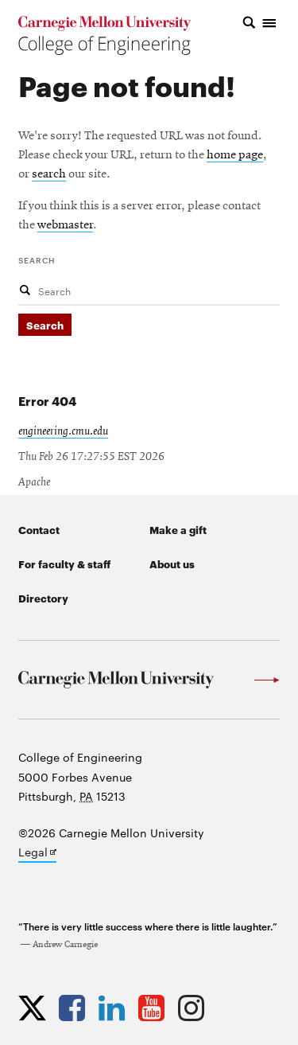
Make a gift (178, 529)
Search (37, 259)
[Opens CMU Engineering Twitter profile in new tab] (36, 1008)
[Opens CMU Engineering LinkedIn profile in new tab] (116, 1008)
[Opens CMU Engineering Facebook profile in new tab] (76, 1008)
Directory (43, 598)
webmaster (65, 225)
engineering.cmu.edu (63, 431)
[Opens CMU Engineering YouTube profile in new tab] (155, 1008)
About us (172, 563)
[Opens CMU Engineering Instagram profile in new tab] (195, 1008)
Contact (39, 529)
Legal (37, 853)
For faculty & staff (64, 563)
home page (235, 155)
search (49, 174)
